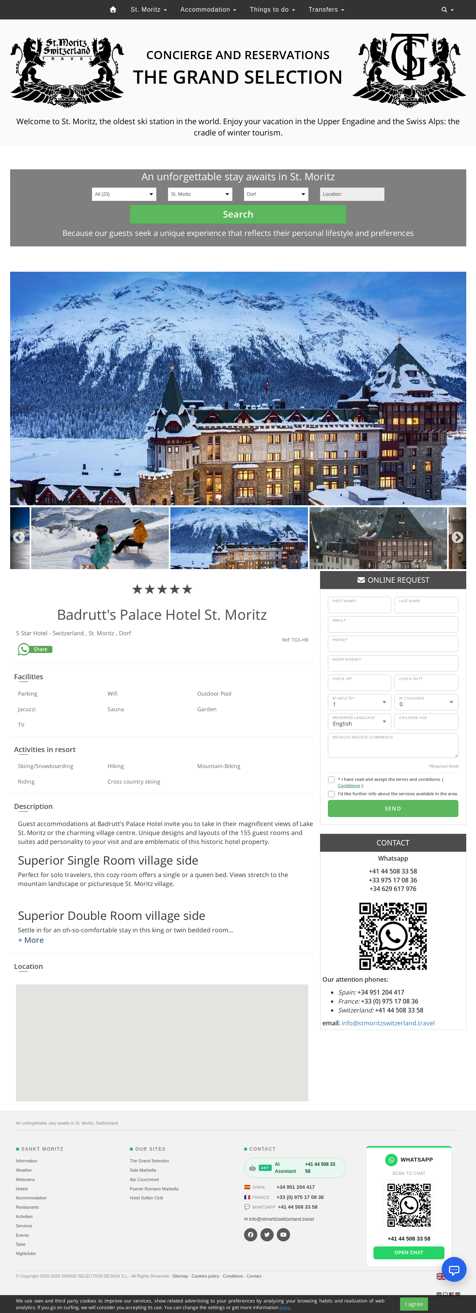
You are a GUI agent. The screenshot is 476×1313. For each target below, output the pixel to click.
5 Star (24, 633)
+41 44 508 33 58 (298, 1207)
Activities (24, 1216)
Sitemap (180, 1276)
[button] (162, 1035)
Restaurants (27, 1207)
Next (457, 538)
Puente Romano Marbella (154, 1188)
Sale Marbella (143, 1170)
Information (26, 1160)
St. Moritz (149, 9)
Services (24, 1225)
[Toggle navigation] (447, 9)
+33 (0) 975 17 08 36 (300, 1197)
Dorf (125, 633)
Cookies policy (205, 1276)
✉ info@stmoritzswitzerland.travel (279, 1219)
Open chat (409, 1252)
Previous (19, 538)
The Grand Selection (149, 1160)
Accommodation (208, 9)
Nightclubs (26, 1253)
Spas (21, 1244)
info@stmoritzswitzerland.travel (388, 1023)
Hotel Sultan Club (146, 1197)
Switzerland (69, 633)
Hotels (22, 1188)
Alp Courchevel (144, 1179)
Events (22, 1235)
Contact (255, 1276)
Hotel (41, 633)
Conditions (349, 785)
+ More (31, 940)
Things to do (272, 9)
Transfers (326, 9)
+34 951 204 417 (296, 1187)
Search (238, 213)
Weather (24, 1170)
